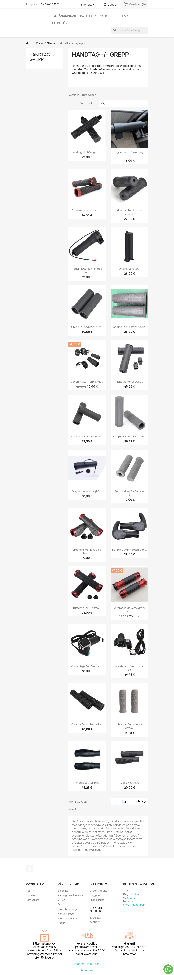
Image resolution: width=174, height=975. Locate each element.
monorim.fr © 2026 (87, 964)
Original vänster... (129, 268)
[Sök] (129, 30)
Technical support (95, 919)
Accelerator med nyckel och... (129, 668)
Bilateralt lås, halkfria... (87, 608)
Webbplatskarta (67, 918)
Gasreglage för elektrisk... (87, 666)
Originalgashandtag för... (87, 491)
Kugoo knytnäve (129, 782)
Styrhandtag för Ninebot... (87, 436)
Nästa (141, 802)
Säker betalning (67, 909)
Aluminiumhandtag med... (87, 210)
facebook (87, 970)
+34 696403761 (49, 4)
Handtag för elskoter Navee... (129, 327)
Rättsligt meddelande (71, 895)
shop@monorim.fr (134, 904)
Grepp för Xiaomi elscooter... (129, 436)
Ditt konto (98, 884)
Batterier (88, 16)
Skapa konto (97, 900)
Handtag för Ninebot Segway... (129, 726)
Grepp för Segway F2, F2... (87, 327)
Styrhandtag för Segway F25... (129, 493)
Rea (28, 890)
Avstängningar (64, 16)
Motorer (107, 16)
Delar (123, 16)
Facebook (29, 868)
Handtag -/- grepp (43, 57)
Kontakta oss (66, 913)
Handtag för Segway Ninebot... (129, 212)
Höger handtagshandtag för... (87, 270)
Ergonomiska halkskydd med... (87, 551)
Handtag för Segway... (129, 381)
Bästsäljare (33, 900)
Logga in (95, 895)
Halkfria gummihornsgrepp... (129, 549)
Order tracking (98, 890)
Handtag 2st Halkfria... (87, 782)
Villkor (61, 900)
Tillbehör (59, 23)
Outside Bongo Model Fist (86, 724)
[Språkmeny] (88, 5)
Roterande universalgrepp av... (129, 609)
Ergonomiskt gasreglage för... (129, 153)
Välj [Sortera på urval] (123, 103)
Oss (60, 904)
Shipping (63, 890)
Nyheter (31, 895)
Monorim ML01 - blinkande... (86, 381)
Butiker (62, 923)
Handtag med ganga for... (87, 152)
